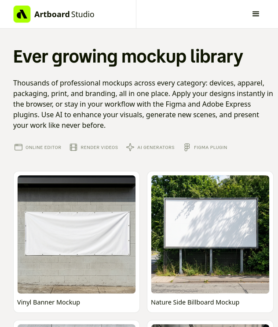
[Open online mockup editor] (76, 242)
